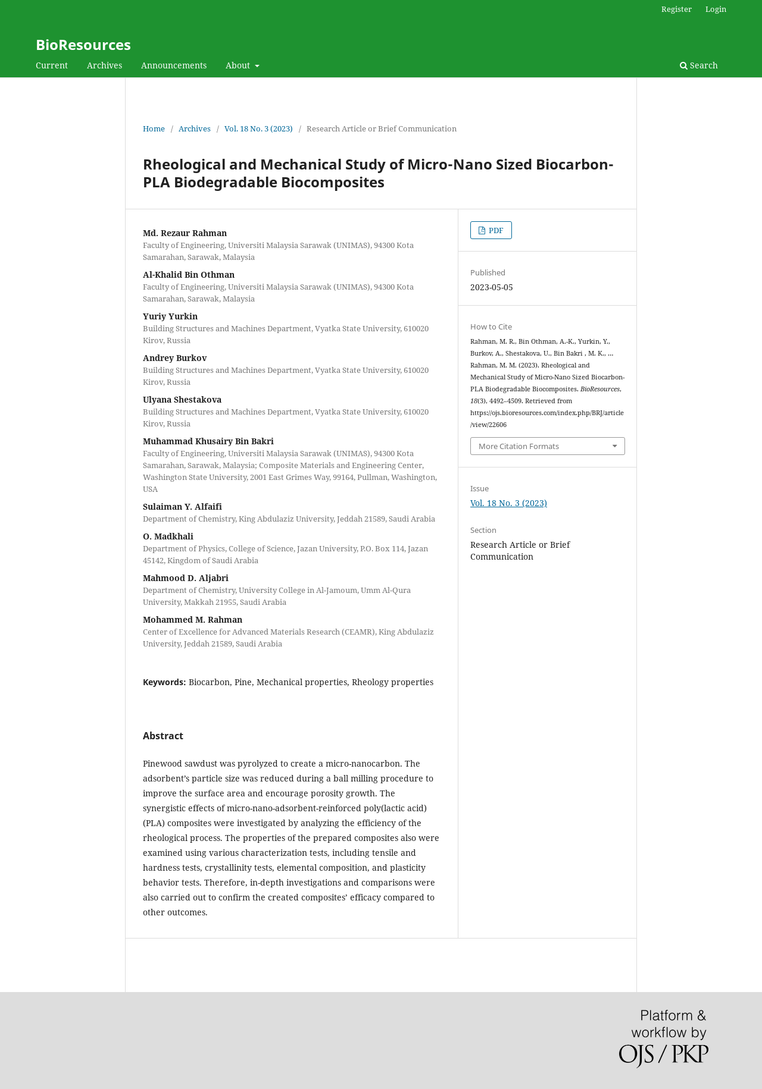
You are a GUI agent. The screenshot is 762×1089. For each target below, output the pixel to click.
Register (676, 9)
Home (154, 128)
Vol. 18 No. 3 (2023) (258, 128)
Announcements (174, 65)
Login (715, 9)
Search (699, 65)
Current (52, 65)
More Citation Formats (519, 446)
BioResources (83, 44)
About (239, 65)
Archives (104, 65)
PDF (495, 230)
